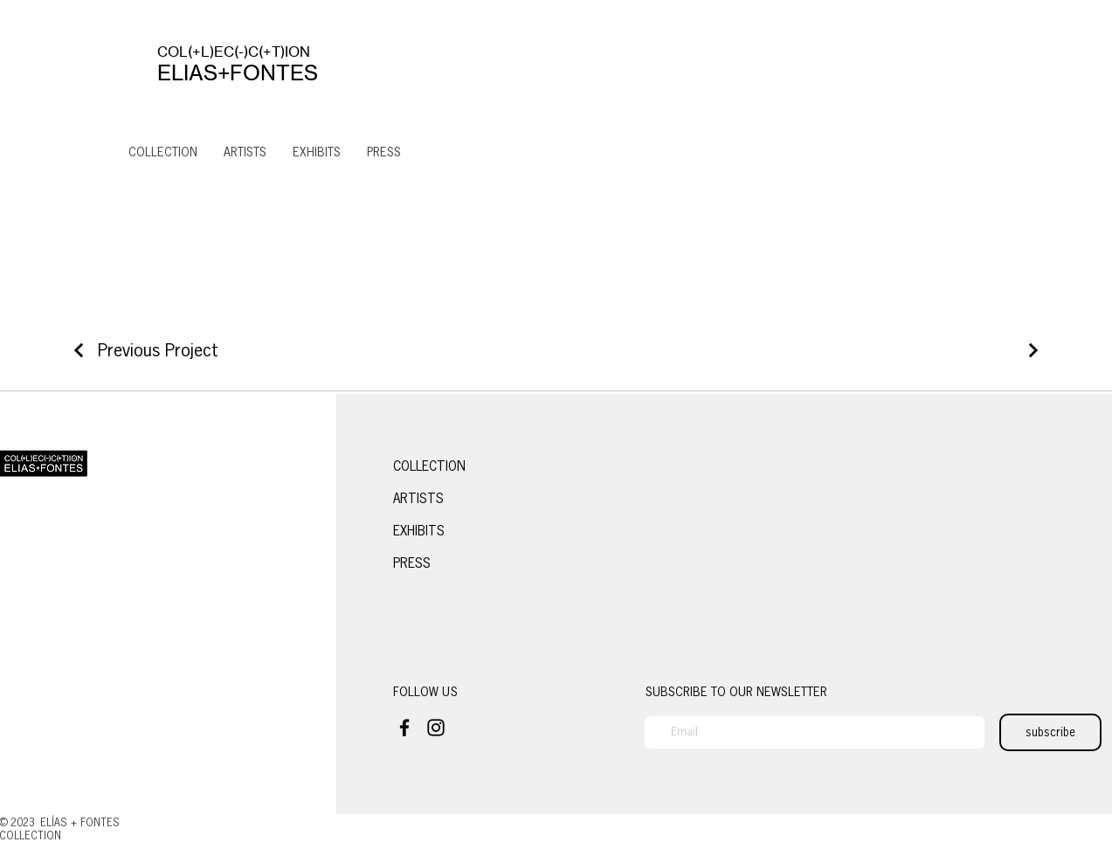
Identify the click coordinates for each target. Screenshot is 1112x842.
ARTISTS (418, 498)
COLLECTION (429, 466)
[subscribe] (1050, 732)
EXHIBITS (419, 530)
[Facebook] (404, 727)
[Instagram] (436, 727)
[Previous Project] (144, 349)
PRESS (412, 563)
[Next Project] (1030, 350)
